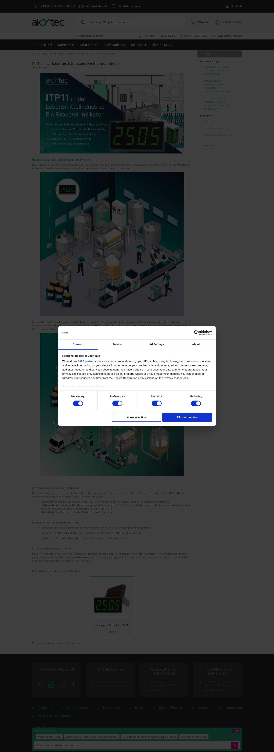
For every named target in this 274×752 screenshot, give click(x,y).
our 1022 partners (84, 361)
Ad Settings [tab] (156, 344)
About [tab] (196, 344)
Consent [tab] (78, 344)
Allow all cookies (187, 417)
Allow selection (136, 417)
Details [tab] (117, 344)
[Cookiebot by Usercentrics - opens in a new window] (196, 332)
